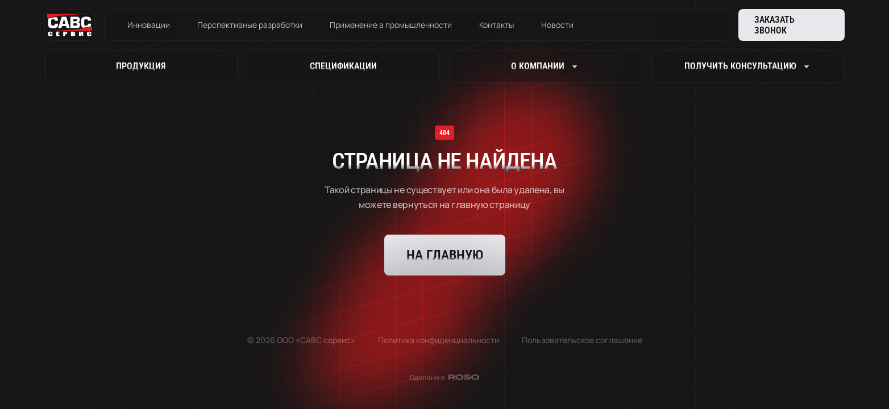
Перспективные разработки (249, 24)
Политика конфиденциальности (438, 340)
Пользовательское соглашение (582, 340)
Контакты (496, 24)
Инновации (148, 24)
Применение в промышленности (391, 24)
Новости (557, 24)
